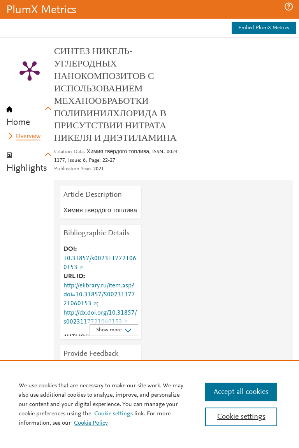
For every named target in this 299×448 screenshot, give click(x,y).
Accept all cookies (241, 392)
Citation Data (69, 152)
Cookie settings (113, 414)
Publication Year (72, 169)
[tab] (30, 113)
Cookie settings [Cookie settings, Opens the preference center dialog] (241, 417)
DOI (69, 249)
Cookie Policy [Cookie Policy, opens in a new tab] (91, 423)
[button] (289, 6)
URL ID (73, 276)
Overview (28, 136)
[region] (149, 404)
